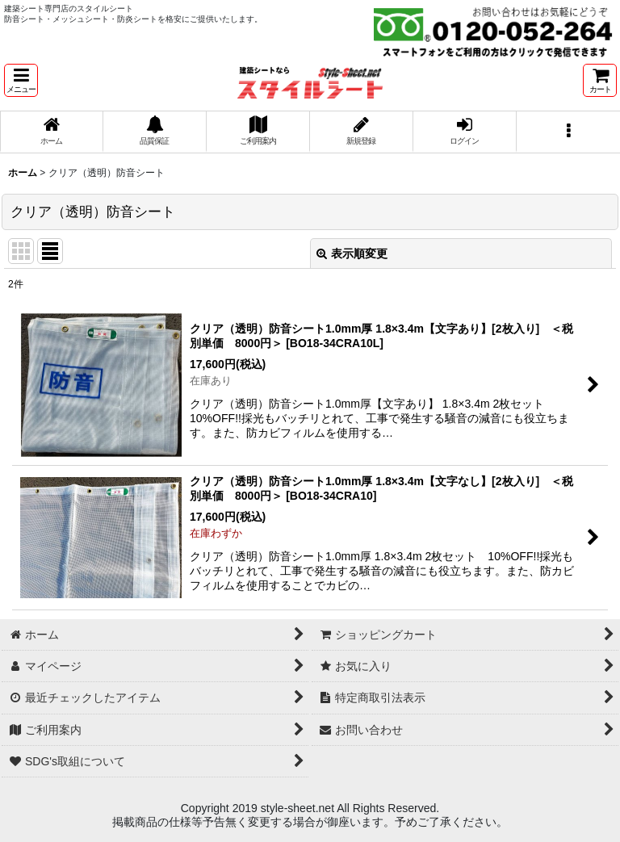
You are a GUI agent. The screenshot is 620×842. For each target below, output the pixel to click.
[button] (21, 80)
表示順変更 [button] (352, 253)
